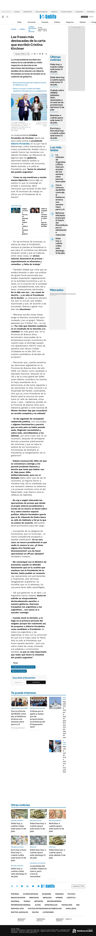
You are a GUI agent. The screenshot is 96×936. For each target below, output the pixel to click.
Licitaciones (48, 912)
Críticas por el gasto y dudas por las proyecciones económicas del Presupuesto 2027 (37, 719)
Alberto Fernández (20, 143)
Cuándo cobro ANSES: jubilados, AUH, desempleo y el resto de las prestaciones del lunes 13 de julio (57, 100)
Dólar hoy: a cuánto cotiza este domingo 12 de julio (60, 245)
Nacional (15, 901)
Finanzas (45, 22)
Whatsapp (38, 886)
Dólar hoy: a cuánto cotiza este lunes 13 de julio (56, 68)
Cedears (73, 294)
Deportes (38, 901)
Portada (15, 894)
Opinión (83, 22)
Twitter (12, 886)
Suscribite (36, 682)
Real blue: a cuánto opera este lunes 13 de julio (56, 119)
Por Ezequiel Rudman (18, 728)
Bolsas (58, 294)
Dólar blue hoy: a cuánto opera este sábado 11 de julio (57, 854)
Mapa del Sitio (17, 908)
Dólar (19, 22)
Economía (31, 22)
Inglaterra (54, 11)
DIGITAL (22, 920)
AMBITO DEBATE (64, 920)
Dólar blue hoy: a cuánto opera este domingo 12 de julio (38, 854)
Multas (35, 912)
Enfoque (16, 11)
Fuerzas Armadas (66, 11)
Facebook (17, 886)
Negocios (70, 22)
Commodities (65, 294)
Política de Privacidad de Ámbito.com (45, 908)
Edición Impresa (54, 901)
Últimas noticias (30, 894)
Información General (21, 905)
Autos (38, 905)
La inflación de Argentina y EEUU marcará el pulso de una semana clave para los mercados (60, 168)
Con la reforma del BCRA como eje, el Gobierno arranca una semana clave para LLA (60, 197)
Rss (78, 905)
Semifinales (90, 11)
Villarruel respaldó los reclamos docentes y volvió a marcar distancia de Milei (44, 217)
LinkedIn (27, 886)
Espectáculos (51, 905)
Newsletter (91, 22)
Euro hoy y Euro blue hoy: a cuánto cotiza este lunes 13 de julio (57, 133)
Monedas (53, 294)
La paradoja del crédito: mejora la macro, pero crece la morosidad (38, 871)
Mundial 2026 (28, 11)
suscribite (84, 16)
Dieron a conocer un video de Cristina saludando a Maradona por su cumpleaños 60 (30, 90)
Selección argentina (41, 11)
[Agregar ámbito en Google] (21, 54)
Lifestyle (71, 898)
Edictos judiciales (19, 912)
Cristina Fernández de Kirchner (32, 29)
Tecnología (66, 905)
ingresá (91, 16)
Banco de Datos (18, 898)
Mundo (27, 901)
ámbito (13, 29)
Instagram (22, 886)
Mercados (34, 898)
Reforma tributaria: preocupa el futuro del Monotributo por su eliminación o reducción (62, 224)
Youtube (33, 886)
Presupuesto (79, 11)
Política (57, 22)
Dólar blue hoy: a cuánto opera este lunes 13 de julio (57, 81)
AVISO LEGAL (71, 908)
